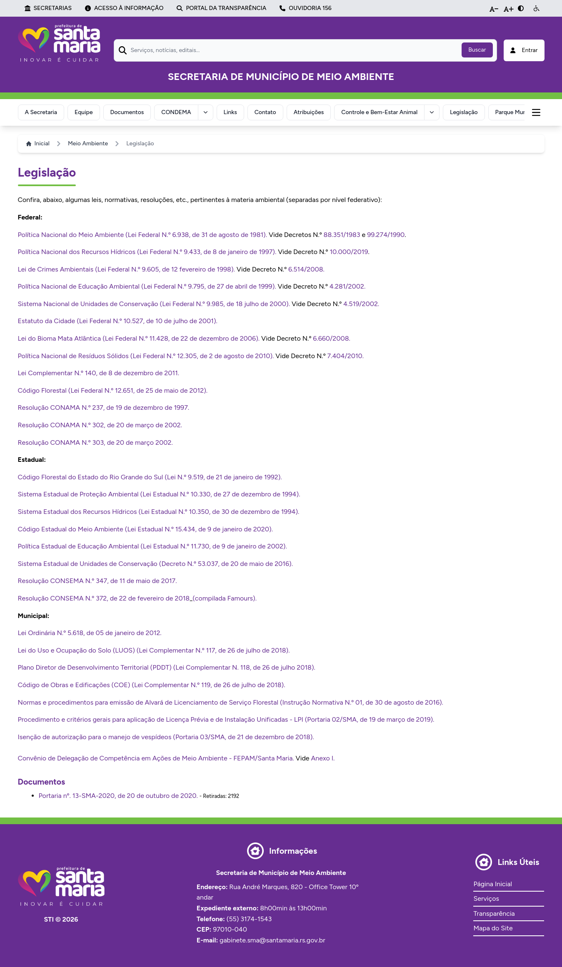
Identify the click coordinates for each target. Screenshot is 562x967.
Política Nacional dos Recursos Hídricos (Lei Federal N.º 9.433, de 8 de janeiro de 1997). (147, 252)
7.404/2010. (345, 356)
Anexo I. (323, 758)
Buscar (477, 49)
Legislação (463, 112)
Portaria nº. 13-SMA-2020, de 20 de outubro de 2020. (118, 796)
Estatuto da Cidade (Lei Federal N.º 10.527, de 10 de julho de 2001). (117, 321)
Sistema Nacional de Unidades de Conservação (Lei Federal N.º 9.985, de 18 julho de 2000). (154, 304)
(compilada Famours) (223, 598)
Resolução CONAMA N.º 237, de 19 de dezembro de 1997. (104, 407)
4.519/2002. (361, 304)
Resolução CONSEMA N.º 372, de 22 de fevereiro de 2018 (104, 598)
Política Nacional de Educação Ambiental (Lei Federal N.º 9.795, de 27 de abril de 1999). (147, 286)
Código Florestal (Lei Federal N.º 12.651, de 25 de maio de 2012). (113, 390)
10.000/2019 (349, 252)
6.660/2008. (331, 338)
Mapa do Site (492, 928)
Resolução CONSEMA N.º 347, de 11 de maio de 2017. (97, 581)
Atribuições (309, 112)
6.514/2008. (306, 269)
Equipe (84, 112)
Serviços (486, 898)
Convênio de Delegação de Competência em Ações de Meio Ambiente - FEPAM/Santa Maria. (156, 758)
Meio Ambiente (88, 143)
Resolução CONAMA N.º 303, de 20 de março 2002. (95, 442)
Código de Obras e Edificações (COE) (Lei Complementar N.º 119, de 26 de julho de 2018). (151, 685)
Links (230, 112)
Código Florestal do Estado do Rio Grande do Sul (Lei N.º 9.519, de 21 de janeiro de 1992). (150, 477)
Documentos (127, 112)
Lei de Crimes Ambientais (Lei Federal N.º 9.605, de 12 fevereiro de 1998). (126, 269)
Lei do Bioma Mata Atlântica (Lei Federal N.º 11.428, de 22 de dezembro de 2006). (139, 338)
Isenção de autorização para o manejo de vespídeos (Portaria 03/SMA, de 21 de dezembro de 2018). (166, 737)
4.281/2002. (348, 286)
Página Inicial (492, 884)
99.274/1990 (386, 235)
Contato (265, 112)
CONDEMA (176, 112)
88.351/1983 (342, 235)
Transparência (494, 913)
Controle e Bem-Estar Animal (379, 112)
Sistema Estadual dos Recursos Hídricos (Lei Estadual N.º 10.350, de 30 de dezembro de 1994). (159, 512)
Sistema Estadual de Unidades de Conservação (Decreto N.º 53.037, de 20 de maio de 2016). (155, 564)
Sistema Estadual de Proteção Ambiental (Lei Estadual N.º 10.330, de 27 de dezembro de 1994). (159, 494)
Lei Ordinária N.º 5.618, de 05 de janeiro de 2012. (90, 633)
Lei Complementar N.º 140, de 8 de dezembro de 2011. (99, 373)
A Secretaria (41, 112)
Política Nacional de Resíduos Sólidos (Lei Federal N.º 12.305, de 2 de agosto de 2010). (146, 356)
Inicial (38, 143)
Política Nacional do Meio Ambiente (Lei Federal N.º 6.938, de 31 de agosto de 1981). (142, 235)
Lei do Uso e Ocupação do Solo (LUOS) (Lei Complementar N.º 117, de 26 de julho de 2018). (154, 650)
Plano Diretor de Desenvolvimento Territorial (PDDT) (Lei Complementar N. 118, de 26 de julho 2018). (166, 667)
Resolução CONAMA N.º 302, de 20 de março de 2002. (100, 425)
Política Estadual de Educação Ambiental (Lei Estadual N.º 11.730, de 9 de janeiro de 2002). (152, 546)
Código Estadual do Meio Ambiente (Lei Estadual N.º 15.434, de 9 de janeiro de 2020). (145, 529)
